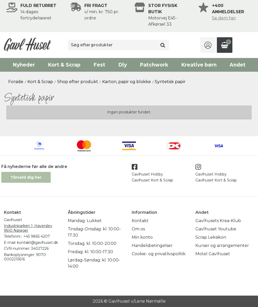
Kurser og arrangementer (222, 245)
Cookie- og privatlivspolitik (159, 253)
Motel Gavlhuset (212, 253)
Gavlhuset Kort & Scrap (152, 180)
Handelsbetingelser (152, 245)
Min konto (142, 237)
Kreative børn (199, 65)
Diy (122, 65)
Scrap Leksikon (210, 237)
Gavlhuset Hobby (147, 174)
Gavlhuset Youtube (215, 228)
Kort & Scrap (64, 65)
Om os (138, 228)
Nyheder (24, 65)
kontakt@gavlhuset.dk (37, 242)
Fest (99, 65)
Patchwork (154, 65)
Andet (238, 65)
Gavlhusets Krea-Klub (218, 220)
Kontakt (140, 220)
